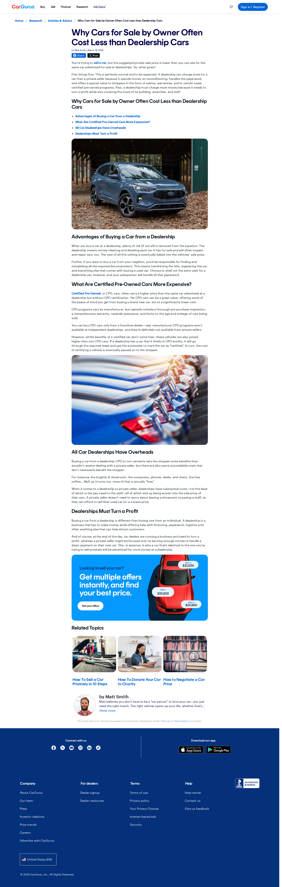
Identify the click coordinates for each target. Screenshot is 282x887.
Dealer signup (90, 792)
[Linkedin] (89, 749)
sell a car (100, 62)
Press (23, 808)
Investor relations (32, 816)
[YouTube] (71, 749)
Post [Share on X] (93, 55)
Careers (25, 832)
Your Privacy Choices (144, 808)
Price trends (28, 824)
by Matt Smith (114, 696)
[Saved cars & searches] (231, 7)
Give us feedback (197, 808)
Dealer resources (92, 800)
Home (19, 20)
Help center (193, 792)
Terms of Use (180, 721)
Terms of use (139, 792)
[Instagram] (80, 749)
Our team (26, 800)
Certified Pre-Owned (86, 293)
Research (35, 20)
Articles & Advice (60, 20)
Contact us (192, 800)
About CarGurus (31, 792)
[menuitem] (42, 7)
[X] (62, 749)
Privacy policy (139, 800)
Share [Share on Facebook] (78, 55)
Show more (107, 710)
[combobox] (38, 859)
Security (136, 824)
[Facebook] (53, 749)
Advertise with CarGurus (37, 840)
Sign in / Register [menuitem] (253, 7)
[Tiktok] (98, 749)
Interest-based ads (143, 816)
